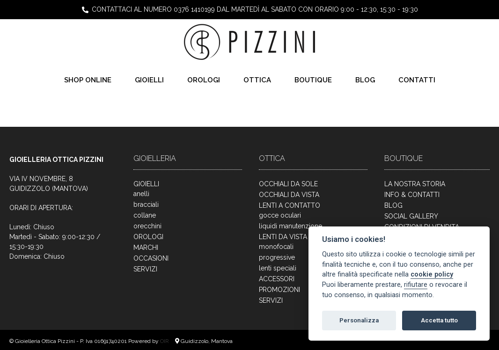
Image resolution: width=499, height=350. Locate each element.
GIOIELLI (149, 80)
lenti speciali (277, 268)
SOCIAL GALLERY (411, 216)
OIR (165, 341)
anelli (141, 193)
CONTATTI (416, 80)
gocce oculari (280, 215)
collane (144, 215)
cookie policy (432, 274)
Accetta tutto (439, 320)
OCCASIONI (151, 258)
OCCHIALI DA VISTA (289, 194)
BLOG (365, 80)
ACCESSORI (276, 279)
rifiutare (415, 285)
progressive (277, 257)
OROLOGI (203, 80)
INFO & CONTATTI (412, 194)
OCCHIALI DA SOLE (288, 184)
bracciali (146, 204)
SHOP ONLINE (87, 80)
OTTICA (257, 80)
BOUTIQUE (313, 80)
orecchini (147, 226)
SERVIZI (145, 269)
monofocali (276, 246)
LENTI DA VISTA (283, 237)
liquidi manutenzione (290, 226)
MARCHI (145, 247)
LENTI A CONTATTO (289, 205)
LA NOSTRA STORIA (414, 184)
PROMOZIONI (279, 289)
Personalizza (359, 320)
